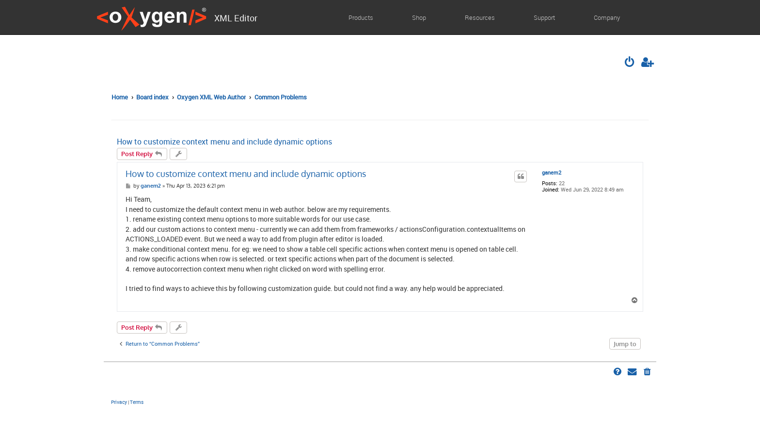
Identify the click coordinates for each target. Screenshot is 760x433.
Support (544, 17)
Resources (480, 17)
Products (360, 17)
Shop (419, 17)
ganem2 (551, 173)
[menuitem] (630, 63)
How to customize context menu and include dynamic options (224, 142)
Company (607, 17)
